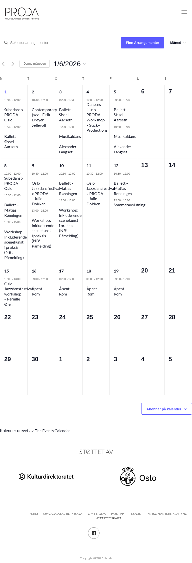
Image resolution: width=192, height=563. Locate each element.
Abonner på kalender (163, 409)
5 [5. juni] (115, 91)
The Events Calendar (52, 430)
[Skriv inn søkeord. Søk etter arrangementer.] (60, 43)
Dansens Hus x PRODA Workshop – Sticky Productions (97, 117)
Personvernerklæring (166, 514)
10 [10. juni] (61, 165)
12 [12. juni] (116, 165)
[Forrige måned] (3, 64)
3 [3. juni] (60, 91)
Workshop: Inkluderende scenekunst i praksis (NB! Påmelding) (15, 244)
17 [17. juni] (61, 271)
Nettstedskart (108, 518)
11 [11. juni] (88, 165)
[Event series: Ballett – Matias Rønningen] (6, 199)
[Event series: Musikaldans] (60, 131)
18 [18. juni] (88, 271)
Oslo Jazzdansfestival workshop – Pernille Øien (18, 293)
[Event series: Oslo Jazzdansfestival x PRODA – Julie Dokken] (33, 178)
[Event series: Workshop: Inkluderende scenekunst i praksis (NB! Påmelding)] (6, 226)
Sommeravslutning (130, 204)
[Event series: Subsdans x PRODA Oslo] (6, 104)
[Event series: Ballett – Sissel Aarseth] (6, 131)
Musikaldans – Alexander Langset (70, 144)
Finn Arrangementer (142, 43)
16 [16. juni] (34, 271)
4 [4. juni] (87, 91)
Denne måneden (35, 63)
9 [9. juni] (33, 165)
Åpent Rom (37, 291)
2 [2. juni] (33, 91)
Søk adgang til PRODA (62, 514)
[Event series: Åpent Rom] (33, 283)
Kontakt (118, 514)
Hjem (34, 514)
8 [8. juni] (5, 165)
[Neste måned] (13, 64)
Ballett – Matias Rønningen (13, 209)
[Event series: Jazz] (33, 104)
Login (136, 514)
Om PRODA (97, 514)
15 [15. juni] (6, 271)
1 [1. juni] (5, 91)
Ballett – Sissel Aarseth (11, 141)
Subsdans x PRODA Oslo (13, 114)
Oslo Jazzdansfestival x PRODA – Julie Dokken (46, 193)
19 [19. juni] (116, 271)
